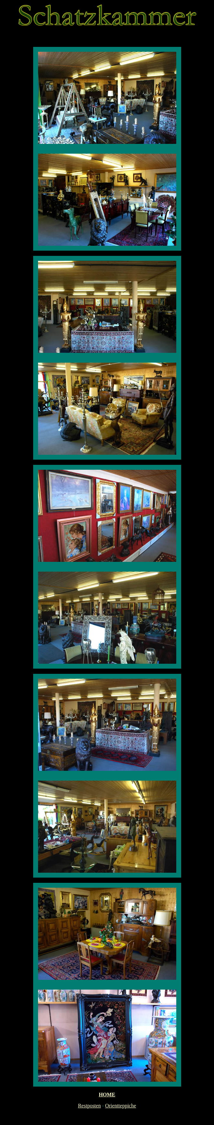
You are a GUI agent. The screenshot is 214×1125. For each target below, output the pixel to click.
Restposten (89, 1105)
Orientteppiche (120, 1105)
